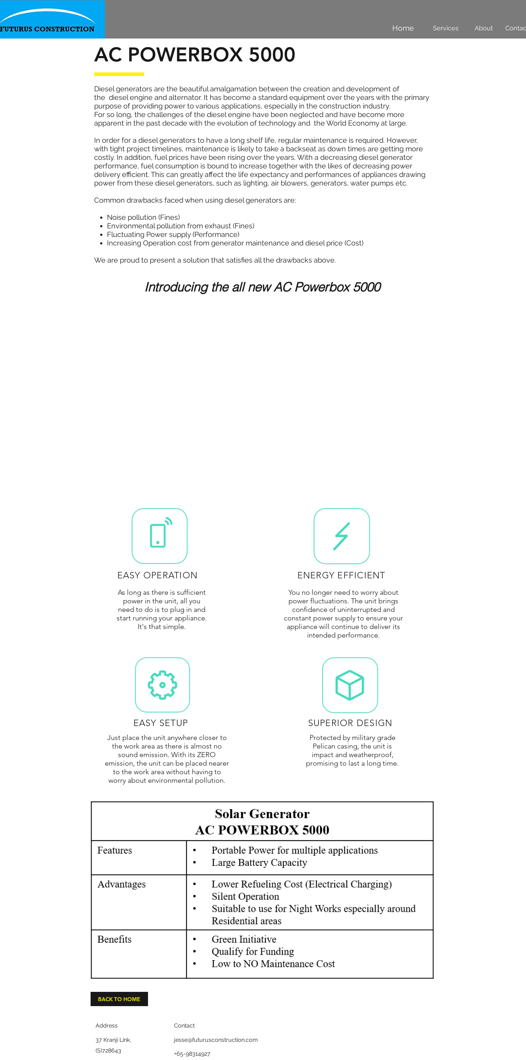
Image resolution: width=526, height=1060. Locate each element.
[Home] (403, 28)
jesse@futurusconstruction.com (216, 1039)
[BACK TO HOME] (119, 999)
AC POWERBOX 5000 (195, 54)
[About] (484, 28)
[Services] (446, 28)
